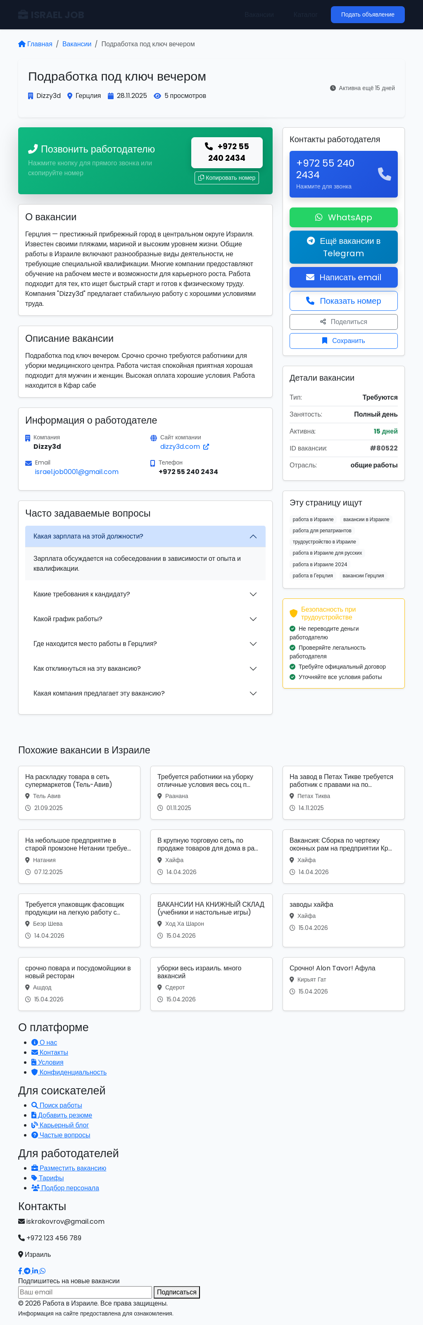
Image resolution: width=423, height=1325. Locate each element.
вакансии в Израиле (366, 519)
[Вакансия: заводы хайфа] (344, 920)
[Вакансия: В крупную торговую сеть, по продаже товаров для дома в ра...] (211, 856)
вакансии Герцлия (363, 575)
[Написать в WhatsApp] (42, 1271)
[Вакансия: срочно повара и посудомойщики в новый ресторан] (79, 984)
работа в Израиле (313, 519)
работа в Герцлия (313, 575)
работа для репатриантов (322, 530)
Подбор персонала (65, 1188)
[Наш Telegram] (28, 1271)
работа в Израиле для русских (327, 552)
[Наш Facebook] (21, 1271)
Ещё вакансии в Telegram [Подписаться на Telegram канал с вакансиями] (344, 247)
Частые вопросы (60, 1135)
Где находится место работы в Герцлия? (95, 643)
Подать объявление (367, 14)
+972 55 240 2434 (227, 152)
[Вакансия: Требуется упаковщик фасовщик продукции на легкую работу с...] (79, 920)
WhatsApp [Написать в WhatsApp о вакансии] (343, 217)
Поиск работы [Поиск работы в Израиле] (56, 1105)
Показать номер (343, 301)
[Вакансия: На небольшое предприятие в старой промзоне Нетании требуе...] (79, 856)
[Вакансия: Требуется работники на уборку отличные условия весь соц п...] (211, 793)
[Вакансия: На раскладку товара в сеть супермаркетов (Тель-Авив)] (79, 793)
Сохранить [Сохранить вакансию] (343, 341)
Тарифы (47, 1178)
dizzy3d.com (184, 446)
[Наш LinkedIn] (36, 1271)
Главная (35, 44)
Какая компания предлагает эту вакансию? (99, 693)
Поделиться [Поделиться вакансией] (343, 321)
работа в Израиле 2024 (320, 564)
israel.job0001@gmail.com (77, 472)
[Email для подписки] (85, 1292)
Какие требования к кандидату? (81, 594)
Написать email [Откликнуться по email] (344, 277)
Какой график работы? (67, 619)
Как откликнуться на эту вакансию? (87, 668)
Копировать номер (226, 178)
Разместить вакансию (68, 1168)
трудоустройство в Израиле (324, 541)
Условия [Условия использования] (47, 1062)
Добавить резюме (61, 1115)
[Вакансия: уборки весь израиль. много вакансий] (211, 984)
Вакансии (259, 14)
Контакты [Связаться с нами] (49, 1052)
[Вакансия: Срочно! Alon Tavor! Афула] (344, 984)
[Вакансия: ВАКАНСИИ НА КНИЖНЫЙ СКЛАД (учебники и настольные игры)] (211, 920)
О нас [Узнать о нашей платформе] (44, 1042)
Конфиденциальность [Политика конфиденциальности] (69, 1072)
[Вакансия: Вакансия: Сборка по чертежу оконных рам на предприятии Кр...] (344, 856)
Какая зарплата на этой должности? (88, 536)
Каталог (306, 14)
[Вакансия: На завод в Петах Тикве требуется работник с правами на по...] (344, 793)
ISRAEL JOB (51, 14)
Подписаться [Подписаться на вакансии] (177, 1292)
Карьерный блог (60, 1125)
